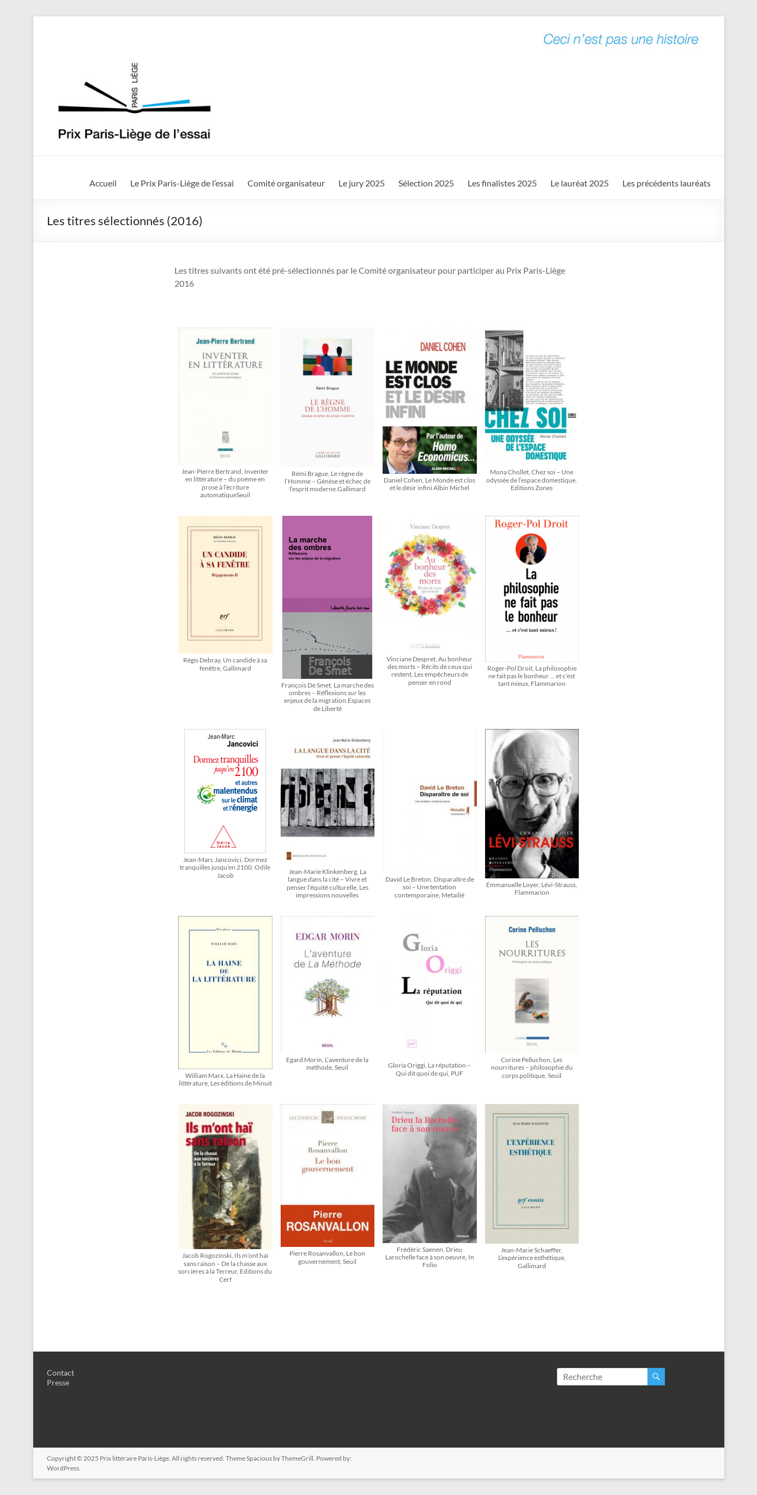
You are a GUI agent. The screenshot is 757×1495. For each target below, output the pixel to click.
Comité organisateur (286, 183)
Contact (60, 1372)
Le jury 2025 (361, 183)
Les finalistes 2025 (502, 183)
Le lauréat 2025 (579, 183)
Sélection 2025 (426, 183)
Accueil (103, 183)
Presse (58, 1382)
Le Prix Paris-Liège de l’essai (182, 183)
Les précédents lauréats (666, 183)
